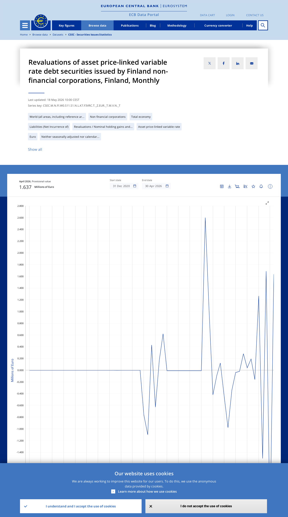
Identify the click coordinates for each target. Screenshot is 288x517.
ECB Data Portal (144, 14)
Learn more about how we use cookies (147, 491)
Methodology (176, 25)
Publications (130, 25)
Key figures (67, 25)
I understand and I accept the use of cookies (81, 506)
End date (147, 180)
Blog (153, 25)
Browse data (97, 25)
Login (230, 15)
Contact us (255, 15)
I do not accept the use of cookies (206, 506)
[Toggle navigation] (25, 25)
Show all (35, 149)
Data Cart (207, 15)
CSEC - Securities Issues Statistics (90, 34)
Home (24, 34)
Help (249, 25)
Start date (115, 180)
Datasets (58, 34)
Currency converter (218, 25)
